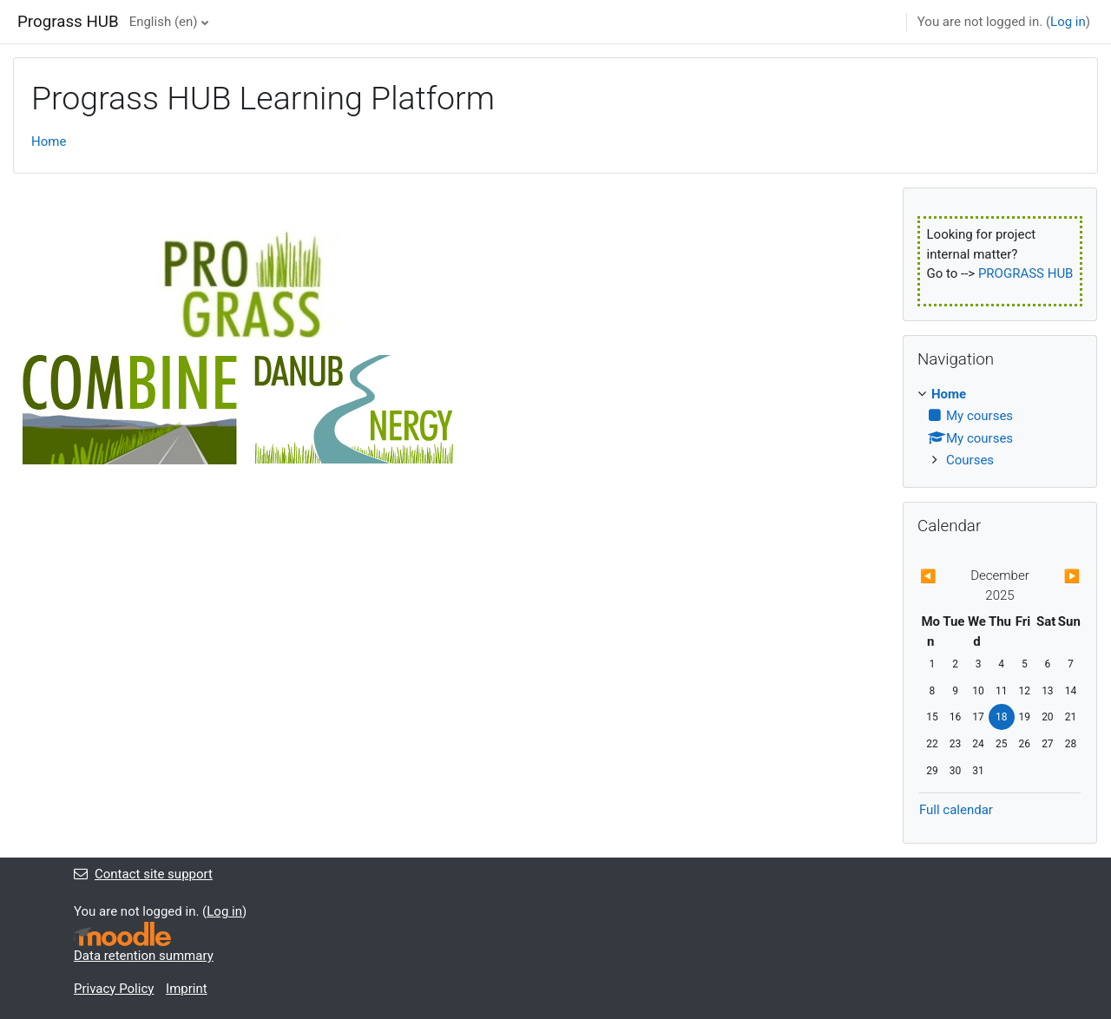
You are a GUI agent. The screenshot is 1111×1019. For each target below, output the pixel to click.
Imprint (186, 988)
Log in (1068, 22)
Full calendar (956, 810)
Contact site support (143, 874)
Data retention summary (144, 955)
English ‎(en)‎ (163, 22)
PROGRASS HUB (1026, 273)
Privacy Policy (114, 988)
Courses (970, 460)
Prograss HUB (68, 21)
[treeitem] (999, 427)
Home (48, 141)
